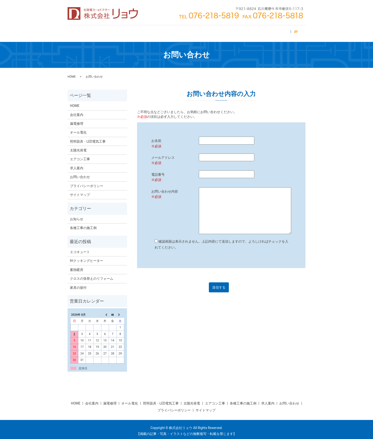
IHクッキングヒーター (86, 258)
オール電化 (212, 32)
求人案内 (253, 32)
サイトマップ (80, 192)
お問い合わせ (277, 32)
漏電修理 (233, 32)
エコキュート (80, 249)
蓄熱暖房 (76, 267)
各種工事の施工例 (83, 225)
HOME (80, 32)
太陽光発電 (146, 32)
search (297, 32)
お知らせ (76, 216)
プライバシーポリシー (86, 183)
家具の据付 (78, 285)
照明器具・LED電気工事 (179, 32)
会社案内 (98, 32)
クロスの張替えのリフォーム (91, 276)
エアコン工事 (122, 32)
